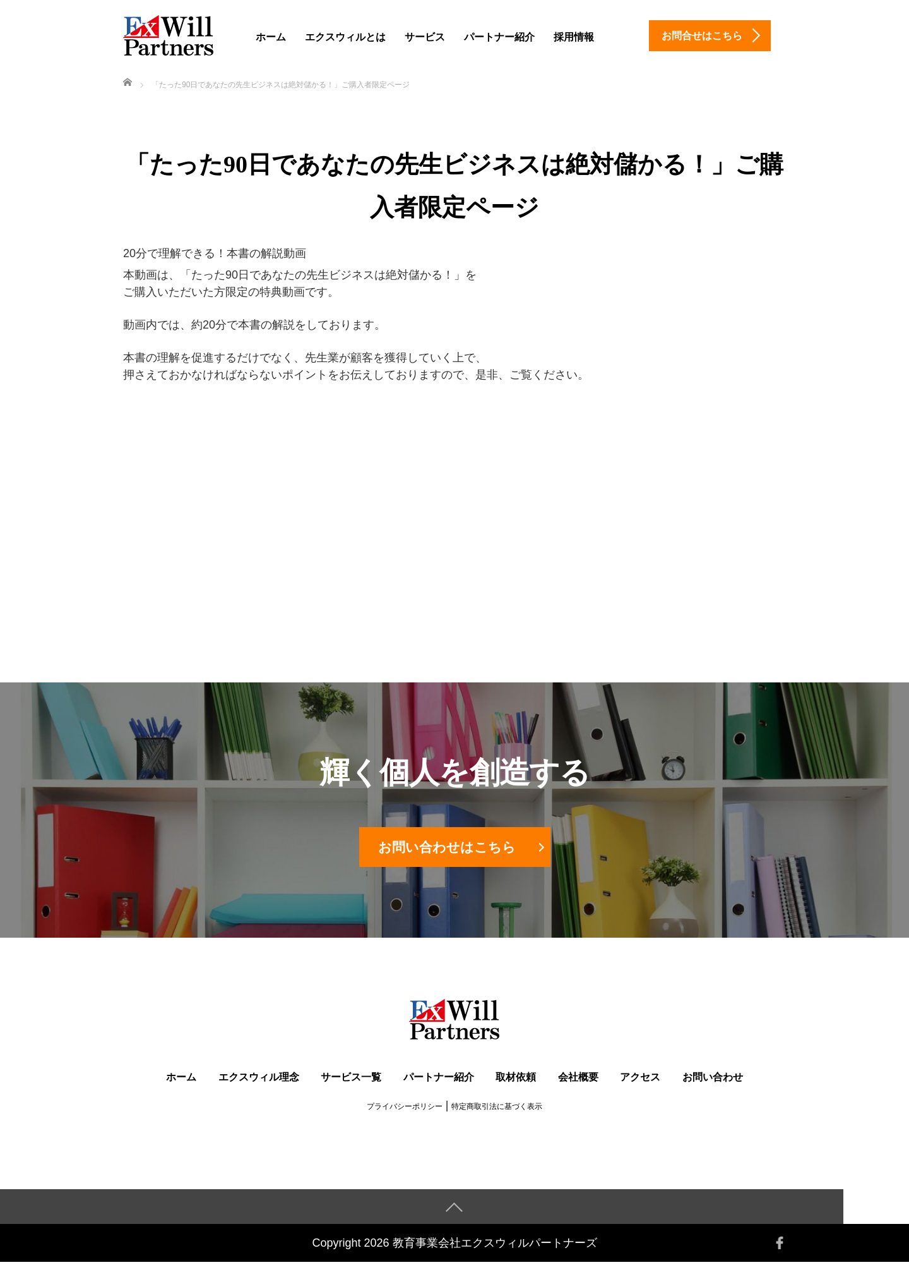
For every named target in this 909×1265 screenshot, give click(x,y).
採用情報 (574, 37)
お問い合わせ (712, 1080)
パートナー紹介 (499, 37)
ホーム (271, 37)
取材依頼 (516, 1080)
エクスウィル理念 (258, 1080)
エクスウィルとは (345, 37)
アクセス (640, 1080)
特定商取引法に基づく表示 (496, 1109)
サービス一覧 (351, 1080)
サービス (425, 37)
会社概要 (578, 1080)
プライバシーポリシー (405, 1109)
